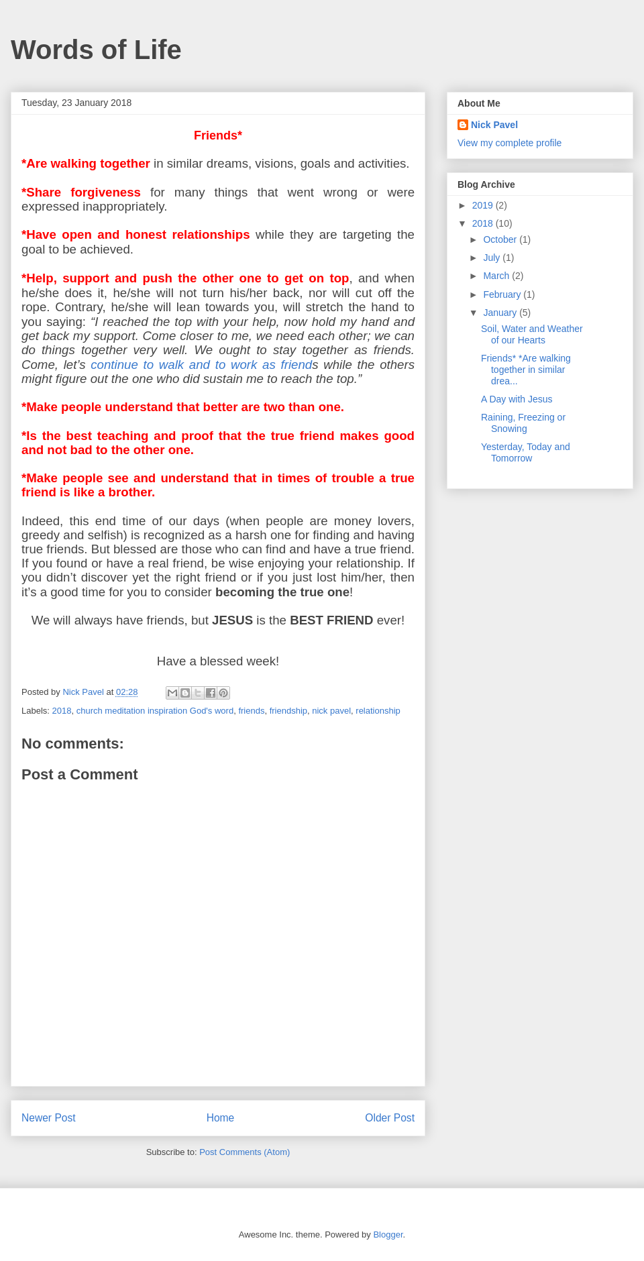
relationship (378, 711)
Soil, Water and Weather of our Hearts (532, 334)
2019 (484, 205)
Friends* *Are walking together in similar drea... (526, 369)
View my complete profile (509, 143)
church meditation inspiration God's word (154, 711)
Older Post (390, 1117)
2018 (62, 711)
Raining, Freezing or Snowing (523, 423)
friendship (288, 711)
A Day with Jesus (517, 399)
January (501, 312)
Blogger (387, 1234)
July (492, 257)
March (497, 275)
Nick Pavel (494, 124)
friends (251, 711)
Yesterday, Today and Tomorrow (525, 452)
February (503, 294)
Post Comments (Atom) (244, 1152)
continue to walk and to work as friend (201, 365)
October (501, 239)
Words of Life (96, 49)
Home (221, 1117)
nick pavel (331, 711)
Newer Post (48, 1117)
